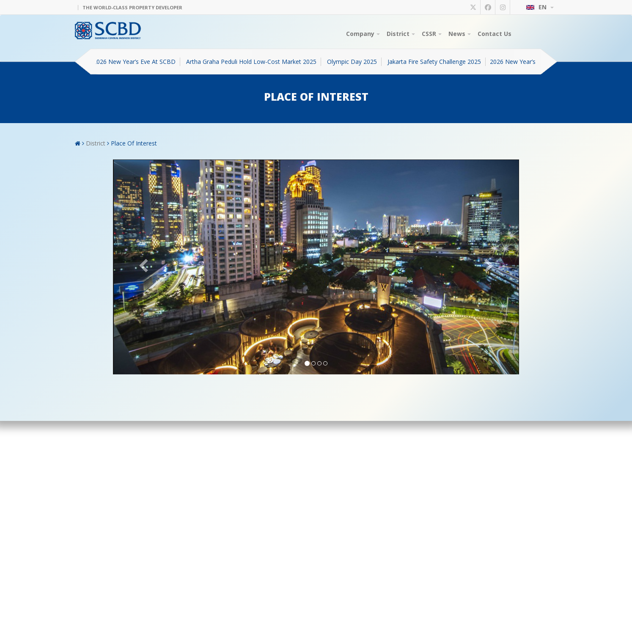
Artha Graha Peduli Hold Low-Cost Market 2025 (254, 62)
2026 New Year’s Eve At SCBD (137, 62)
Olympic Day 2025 (355, 62)
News (459, 34)
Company (363, 34)
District (401, 34)
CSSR (432, 34)
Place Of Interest (134, 143)
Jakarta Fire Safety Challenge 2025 (437, 62)
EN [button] (540, 7)
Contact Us (494, 34)
